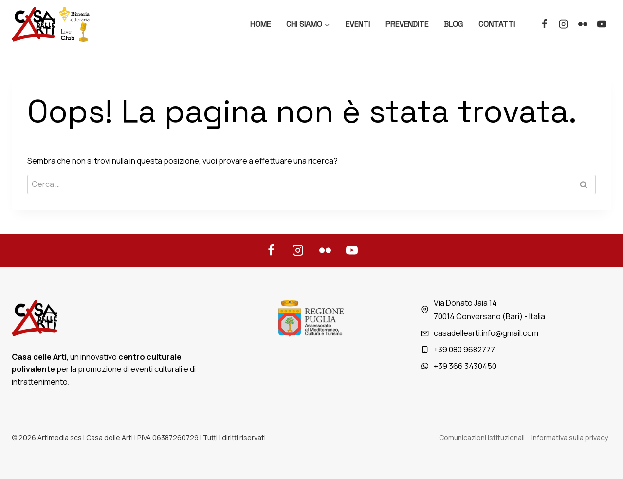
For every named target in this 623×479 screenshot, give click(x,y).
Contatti (496, 24)
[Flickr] (582, 24)
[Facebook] (544, 24)
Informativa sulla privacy (569, 437)
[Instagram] (563, 24)
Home (260, 24)
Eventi (358, 24)
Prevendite (406, 24)
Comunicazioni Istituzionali (482, 437)
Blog (453, 24)
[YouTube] (602, 24)
